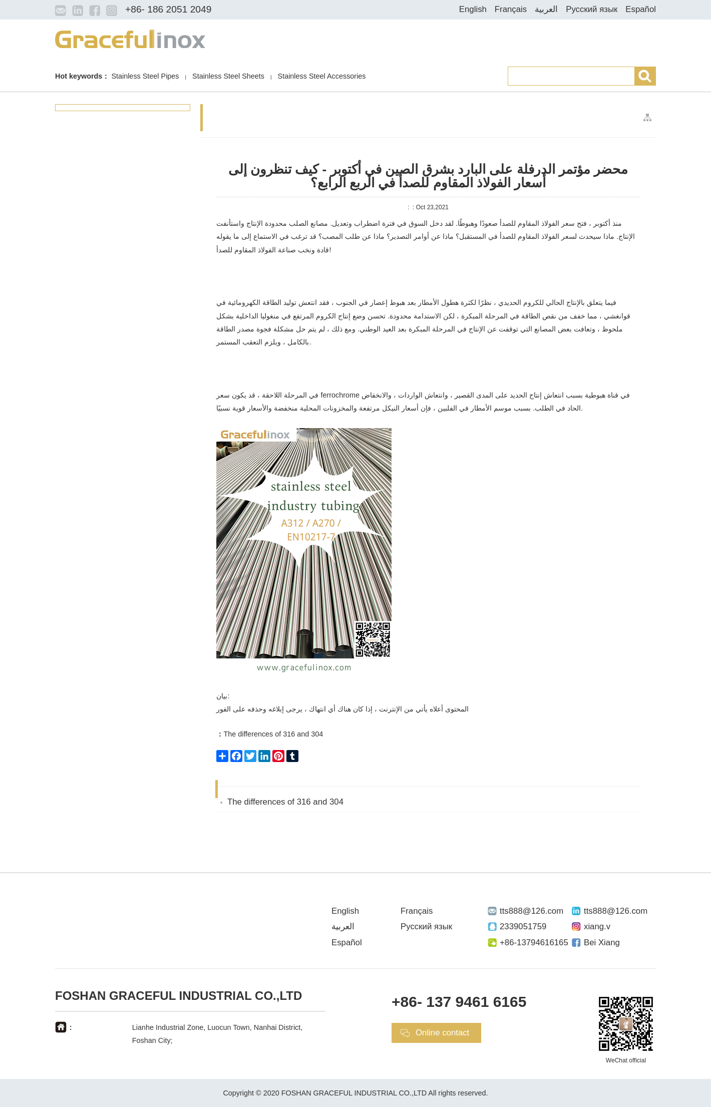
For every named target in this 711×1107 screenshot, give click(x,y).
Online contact (442, 1032)
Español (640, 9)
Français (511, 9)
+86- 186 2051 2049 (168, 9)
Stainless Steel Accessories (322, 76)
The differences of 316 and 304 (269, 734)
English (473, 9)
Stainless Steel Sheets (228, 76)
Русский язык (591, 9)
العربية (546, 9)
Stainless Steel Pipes (145, 76)
